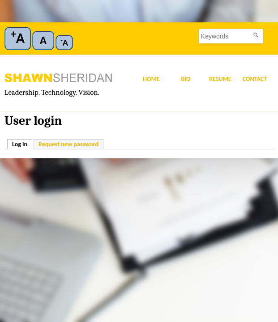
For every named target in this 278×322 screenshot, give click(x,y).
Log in (22, 144)
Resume (220, 79)
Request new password (68, 144)
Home (151, 79)
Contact (255, 79)
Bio (185, 79)
